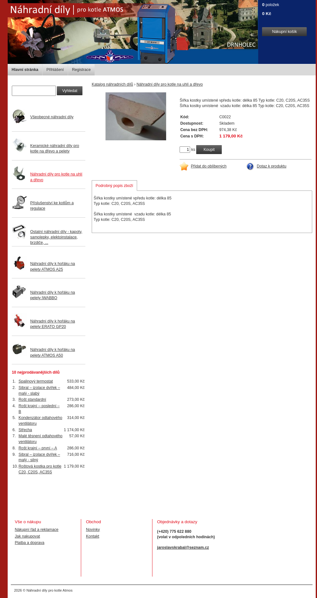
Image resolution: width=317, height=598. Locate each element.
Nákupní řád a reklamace (36, 529)
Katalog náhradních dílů (112, 84)
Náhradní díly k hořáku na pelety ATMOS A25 (52, 266)
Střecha (25, 430)
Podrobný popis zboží (114, 185)
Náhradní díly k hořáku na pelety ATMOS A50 (52, 352)
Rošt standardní (32, 399)
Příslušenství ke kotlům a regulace (52, 206)
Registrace (81, 69)
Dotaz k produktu (272, 166)
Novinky (93, 529)
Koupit (209, 149)
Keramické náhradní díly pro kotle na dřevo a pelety (54, 148)
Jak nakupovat (27, 536)
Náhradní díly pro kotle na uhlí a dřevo (169, 84)
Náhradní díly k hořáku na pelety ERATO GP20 (52, 324)
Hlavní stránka (25, 69)
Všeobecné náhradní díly (51, 117)
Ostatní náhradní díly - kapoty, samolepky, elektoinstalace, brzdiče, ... (56, 237)
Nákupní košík (284, 31)
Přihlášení (55, 69)
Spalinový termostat (36, 381)
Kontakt (92, 536)
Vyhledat (69, 91)
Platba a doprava (29, 542)
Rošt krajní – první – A (38, 448)
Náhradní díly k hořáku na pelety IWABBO (52, 295)
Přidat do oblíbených (209, 166)
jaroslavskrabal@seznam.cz (183, 547)
